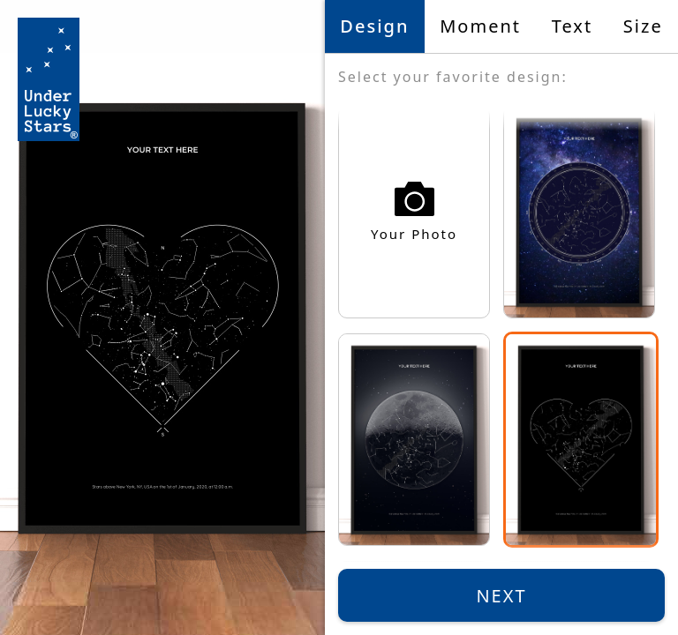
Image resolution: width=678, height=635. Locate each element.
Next (501, 596)
